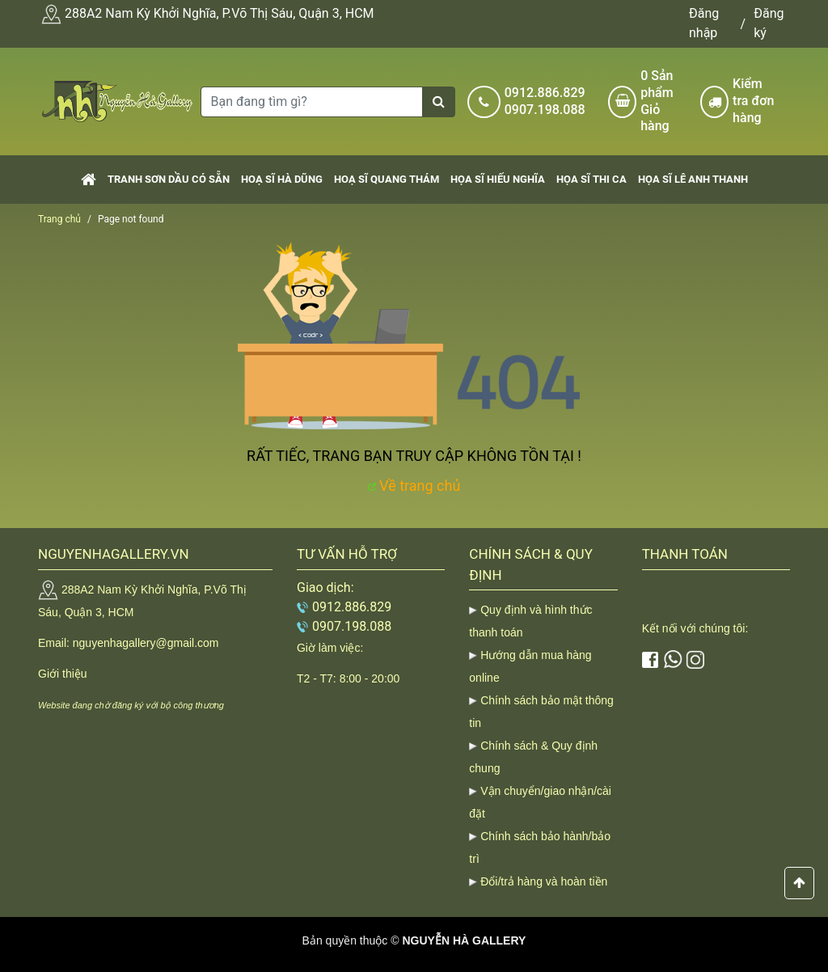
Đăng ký (769, 23)
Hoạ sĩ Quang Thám (386, 179)
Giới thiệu (62, 673)
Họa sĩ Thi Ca (591, 179)
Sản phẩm (664, 101)
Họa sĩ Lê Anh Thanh (693, 179)
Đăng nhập (704, 23)
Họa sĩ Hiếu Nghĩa (497, 179)
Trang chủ (59, 219)
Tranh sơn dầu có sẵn (169, 179)
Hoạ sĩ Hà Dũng (282, 179)
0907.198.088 (545, 109)
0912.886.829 (545, 92)
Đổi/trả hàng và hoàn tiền (543, 881)
